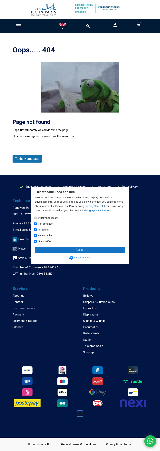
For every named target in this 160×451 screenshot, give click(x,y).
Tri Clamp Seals (93, 346)
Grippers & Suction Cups (99, 302)
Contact (18, 302)
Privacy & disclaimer (119, 444)
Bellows (88, 295)
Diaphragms (91, 314)
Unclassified (45, 241)
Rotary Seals (91, 333)
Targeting (43, 229)
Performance (45, 223)
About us (18, 295)
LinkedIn (23, 239)
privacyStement (94, 206)
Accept (80, 249)
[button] (62, 26)
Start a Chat (23, 258)
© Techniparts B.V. (40, 444)
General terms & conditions (78, 444)
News (22, 248)
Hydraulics (90, 308)
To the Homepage (27, 159)
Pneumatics (91, 327)
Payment (18, 314)
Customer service (24, 308)
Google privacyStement (97, 210)
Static (87, 339)
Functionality (45, 235)
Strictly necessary (48, 217)
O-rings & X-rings (94, 321)
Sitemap (18, 327)
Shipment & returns (25, 321)
